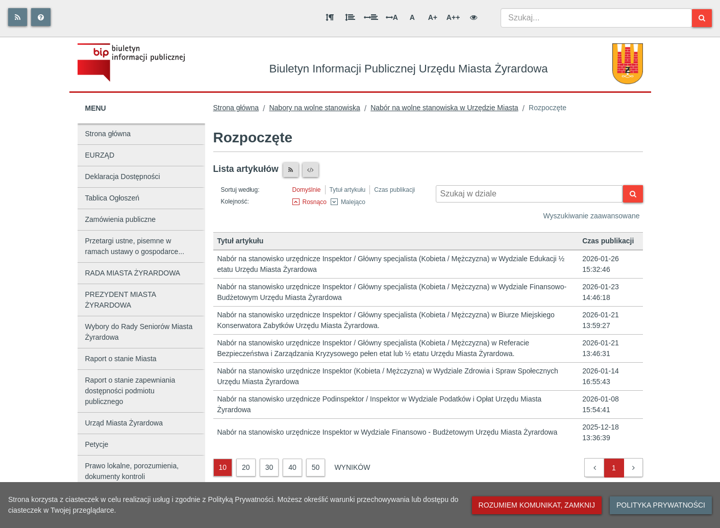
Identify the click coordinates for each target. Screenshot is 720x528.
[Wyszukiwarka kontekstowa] (529, 194)
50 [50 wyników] (316, 467)
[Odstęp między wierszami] (350, 17)
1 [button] (614, 468)
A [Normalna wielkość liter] (412, 17)
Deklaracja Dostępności (122, 176)
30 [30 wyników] (269, 467)
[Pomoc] (41, 17)
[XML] (310, 170)
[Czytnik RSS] (291, 170)
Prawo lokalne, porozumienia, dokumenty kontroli (132, 471)
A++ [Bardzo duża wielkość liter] (453, 17)
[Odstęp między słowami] (371, 17)
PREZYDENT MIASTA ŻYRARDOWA (121, 299)
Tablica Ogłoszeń (112, 198)
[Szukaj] (702, 18)
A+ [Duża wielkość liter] (432, 17)
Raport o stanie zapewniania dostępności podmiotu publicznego (130, 391)
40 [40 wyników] (292, 467)
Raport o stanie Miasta (121, 359)
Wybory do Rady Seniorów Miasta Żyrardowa (139, 331)
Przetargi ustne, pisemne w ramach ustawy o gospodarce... (135, 246)
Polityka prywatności (660, 505)
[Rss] (17, 17)
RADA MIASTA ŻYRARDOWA (133, 273)
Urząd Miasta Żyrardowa (124, 423)
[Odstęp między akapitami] (329, 17)
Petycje (97, 444)
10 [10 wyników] (223, 467)
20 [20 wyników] (246, 467)
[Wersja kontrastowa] (473, 17)
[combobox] (596, 18)
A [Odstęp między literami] (392, 17)
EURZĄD (100, 155)
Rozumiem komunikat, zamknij (537, 505)
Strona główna (108, 134)
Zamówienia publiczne (120, 219)
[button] (595, 468)
